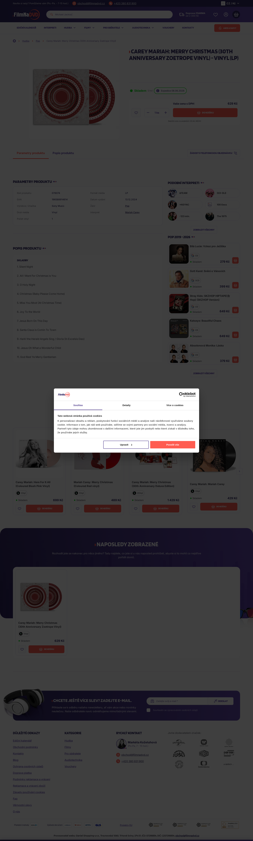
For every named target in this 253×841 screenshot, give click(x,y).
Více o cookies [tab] (174, 405)
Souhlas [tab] (78, 405)
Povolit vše (172, 444)
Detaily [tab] (126, 405)
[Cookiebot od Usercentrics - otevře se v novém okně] (181, 394)
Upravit (126, 444)
